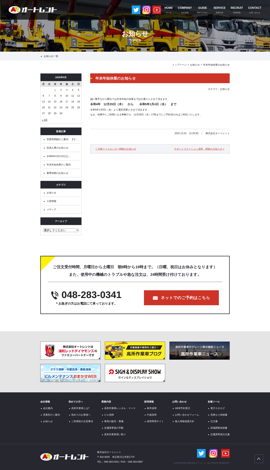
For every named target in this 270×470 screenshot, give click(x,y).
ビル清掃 (109, 414)
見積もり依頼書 (218, 414)
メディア (51, 209)
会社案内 (48, 408)
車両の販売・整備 (113, 421)
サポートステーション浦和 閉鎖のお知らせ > (199, 149)
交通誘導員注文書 (220, 434)
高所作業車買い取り (115, 434)
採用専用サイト (155, 421)
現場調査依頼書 (218, 427)
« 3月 (45, 120)
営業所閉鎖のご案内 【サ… (62, 139)
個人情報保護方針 (184, 421)
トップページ (179, 64)
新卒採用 (152, 408)
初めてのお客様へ (81, 414)
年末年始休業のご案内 (59, 164)
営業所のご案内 (51, 414)
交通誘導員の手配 (113, 427)
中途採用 (152, 414)
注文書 (214, 421)
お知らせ (195, 64)
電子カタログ (217, 408)
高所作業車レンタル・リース (120, 408)
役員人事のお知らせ (57, 147)
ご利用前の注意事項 (82, 421)
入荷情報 (51, 201)
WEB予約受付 (182, 408)
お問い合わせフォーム (187, 414)
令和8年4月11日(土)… (58, 156)
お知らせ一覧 (51, 56)
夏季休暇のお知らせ (57, 173)
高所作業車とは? (80, 408)
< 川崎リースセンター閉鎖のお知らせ (116, 149)
